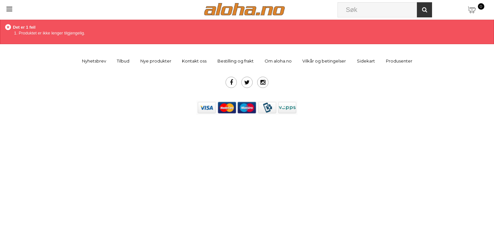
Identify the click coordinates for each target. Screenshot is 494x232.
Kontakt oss (194, 60)
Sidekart (366, 60)
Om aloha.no (278, 60)
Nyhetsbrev (94, 60)
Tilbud (123, 60)
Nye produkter (155, 60)
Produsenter (399, 60)
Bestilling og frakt (235, 60)
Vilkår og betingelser (324, 60)
